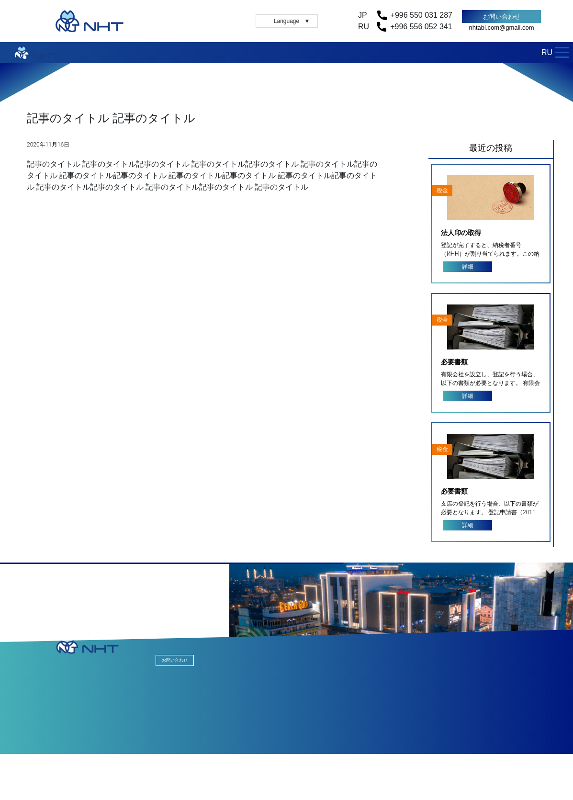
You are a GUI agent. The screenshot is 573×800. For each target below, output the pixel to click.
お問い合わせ (501, 16)
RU (546, 52)
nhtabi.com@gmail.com (501, 27)
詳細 (467, 266)
